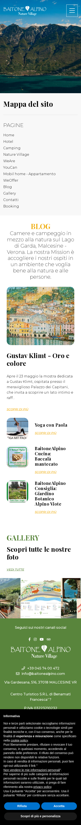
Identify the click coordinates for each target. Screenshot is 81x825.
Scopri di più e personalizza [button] (40, 816)
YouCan (10, 167)
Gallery (9, 193)
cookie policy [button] (19, 740)
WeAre (9, 161)
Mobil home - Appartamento (29, 174)
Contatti (11, 200)
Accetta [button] (59, 806)
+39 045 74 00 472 (40, 668)
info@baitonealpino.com (40, 674)
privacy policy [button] (42, 787)
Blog (7, 187)
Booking (11, 206)
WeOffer (10, 180)
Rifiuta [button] (22, 806)
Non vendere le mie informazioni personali (31, 770)
